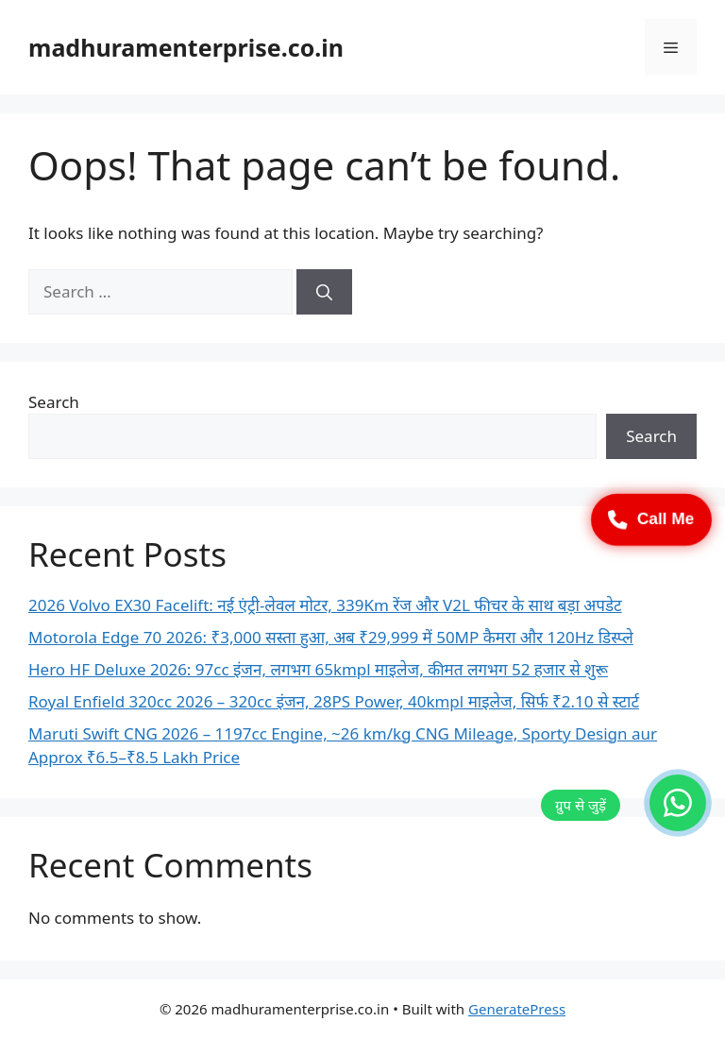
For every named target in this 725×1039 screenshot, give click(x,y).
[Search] (324, 292)
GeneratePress (516, 1008)
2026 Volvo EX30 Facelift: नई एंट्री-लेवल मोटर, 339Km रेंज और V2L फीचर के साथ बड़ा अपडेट (325, 605)
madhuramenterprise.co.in (186, 47)
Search (53, 402)
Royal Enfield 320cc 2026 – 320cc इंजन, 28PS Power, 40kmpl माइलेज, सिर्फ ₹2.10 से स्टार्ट (333, 701)
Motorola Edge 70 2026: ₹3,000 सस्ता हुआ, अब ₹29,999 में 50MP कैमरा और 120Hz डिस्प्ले (330, 637)
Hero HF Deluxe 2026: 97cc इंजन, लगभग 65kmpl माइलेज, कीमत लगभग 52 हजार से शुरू (318, 669)
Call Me (651, 519)
